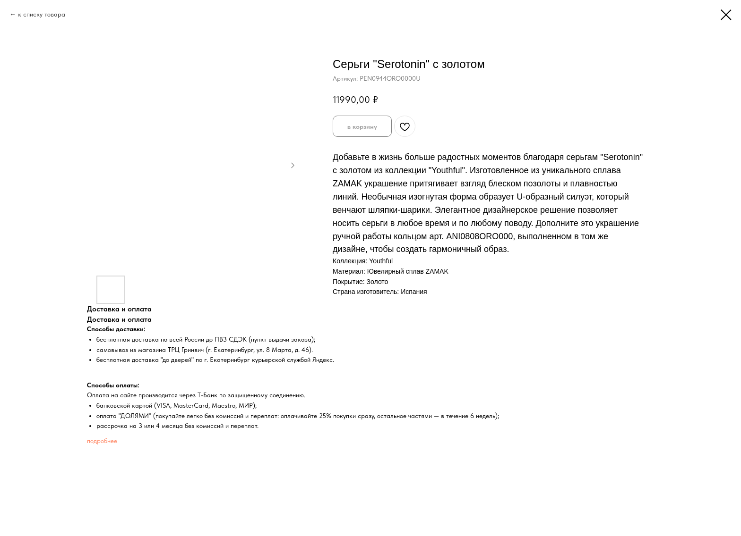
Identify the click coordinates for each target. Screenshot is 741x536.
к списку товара (41, 14)
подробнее (102, 440)
